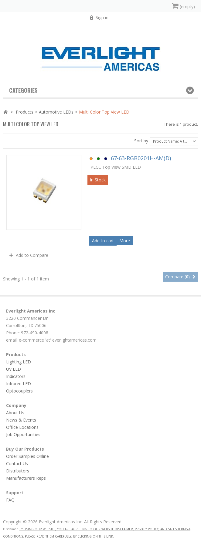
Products (24, 112)
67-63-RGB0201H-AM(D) (130, 158)
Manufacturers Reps (26, 478)
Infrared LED (18, 383)
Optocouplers (19, 391)
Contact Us (17, 463)
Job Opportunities (23, 434)
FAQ (10, 500)
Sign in (102, 17)
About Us (15, 413)
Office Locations (22, 427)
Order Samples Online (27, 456)
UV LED (13, 369)
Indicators (16, 376)
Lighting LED (18, 362)
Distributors (17, 471)
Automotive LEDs (56, 112)
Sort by (141, 141)
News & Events (21, 420)
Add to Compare (32, 255)
